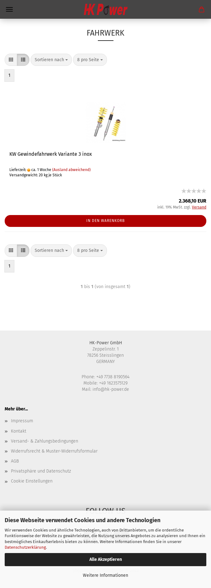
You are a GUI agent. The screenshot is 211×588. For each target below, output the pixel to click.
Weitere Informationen (105, 575)
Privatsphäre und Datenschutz (41, 471)
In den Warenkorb (105, 220)
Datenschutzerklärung (25, 547)
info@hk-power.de (111, 389)
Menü (9, 9)
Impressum (22, 421)
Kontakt (18, 431)
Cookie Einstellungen (32, 481)
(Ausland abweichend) (71, 170)
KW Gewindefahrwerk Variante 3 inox (50, 154)
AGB (15, 461)
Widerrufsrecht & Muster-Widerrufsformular (54, 451)
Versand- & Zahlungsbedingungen (44, 441)
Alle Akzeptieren (105, 559)
